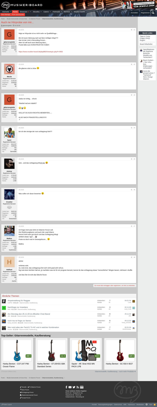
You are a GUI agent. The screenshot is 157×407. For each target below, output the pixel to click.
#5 (134, 159)
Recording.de (80, 397)
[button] (10, 11)
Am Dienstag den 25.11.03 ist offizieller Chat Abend (29, 314)
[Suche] (153, 13)
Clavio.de (78, 395)
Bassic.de (69, 393)
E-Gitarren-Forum (34, 387)
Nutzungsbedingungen (105, 404)
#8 (134, 257)
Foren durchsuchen (18, 14)
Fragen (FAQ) (145, 38)
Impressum (131, 404)
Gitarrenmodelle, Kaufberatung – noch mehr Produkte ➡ (115, 371)
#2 (134, 64)
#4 (134, 128)
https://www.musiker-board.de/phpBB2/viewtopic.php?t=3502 (41, 52)
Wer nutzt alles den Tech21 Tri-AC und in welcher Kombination (33, 327)
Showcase (24, 12)
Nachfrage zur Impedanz (18, 307)
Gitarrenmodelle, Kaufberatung (28, 303)
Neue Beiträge (5, 14)
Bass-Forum (24, 390)
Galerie (46, 12)
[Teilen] (131, 30)
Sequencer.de (70, 395)
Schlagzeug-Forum (27, 392)
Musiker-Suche (79, 12)
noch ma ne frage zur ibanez (19, 321)
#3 (134, 95)
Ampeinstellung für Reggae (19, 301)
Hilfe (125, 404)
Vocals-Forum (25, 398)
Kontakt (94, 404)
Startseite (5, 12)
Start (150, 404)
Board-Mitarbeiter (146, 44)
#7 (134, 226)
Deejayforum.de (78, 393)
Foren (15, 12)
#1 (134, 30)
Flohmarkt (56, 12)
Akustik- (23, 387)
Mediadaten (140, 404)
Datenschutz (118, 404)
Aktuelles (36, 12)
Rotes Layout (7, 404)
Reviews (67, 12)
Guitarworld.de (70, 397)
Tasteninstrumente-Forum (29, 395)
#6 (134, 189)
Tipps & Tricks (145, 36)
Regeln (142, 40)
